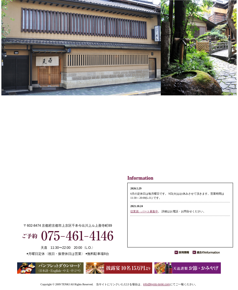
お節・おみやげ (136, 140)
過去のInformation (206, 252)
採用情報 (183, 252)
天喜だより (148, 138)
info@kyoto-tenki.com (156, 284)
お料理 (209, 138)
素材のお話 (197, 138)
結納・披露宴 (173, 138)
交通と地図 (160, 138)
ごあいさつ (221, 138)
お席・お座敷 (185, 138)
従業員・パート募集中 (144, 211)
